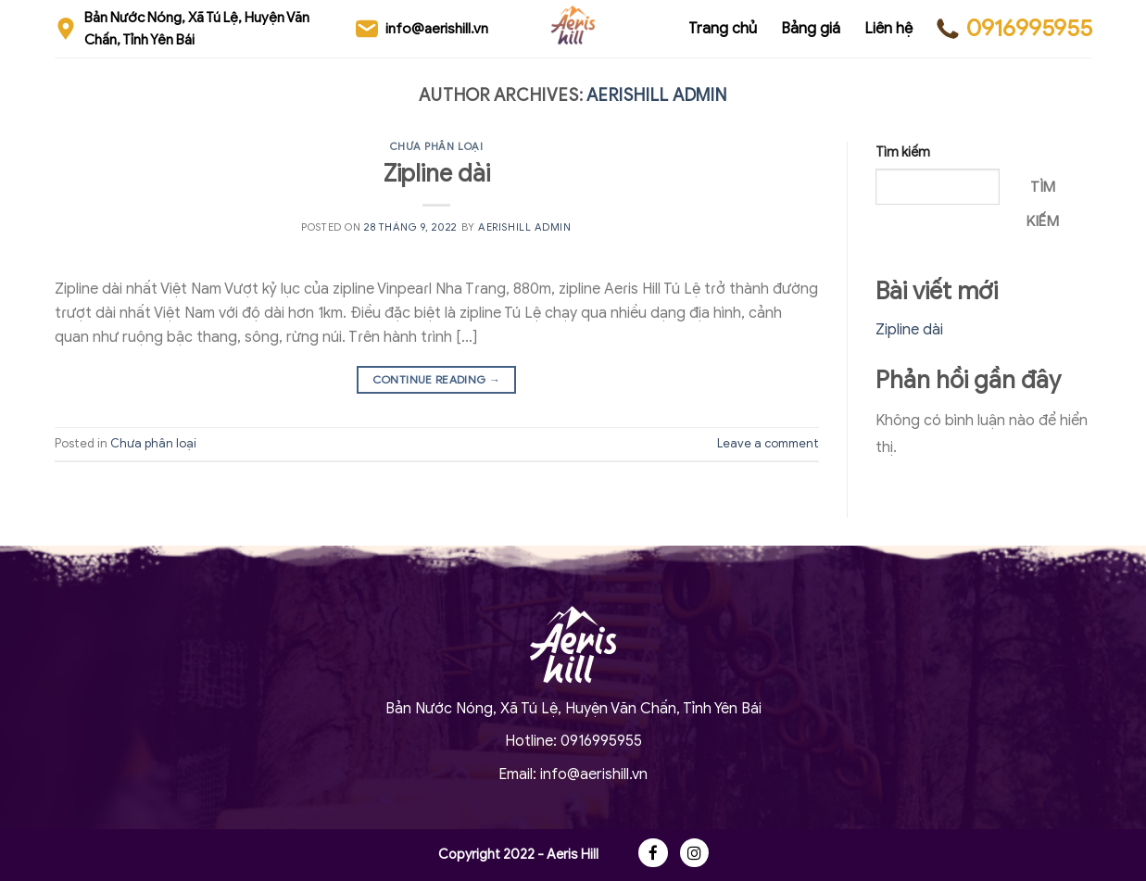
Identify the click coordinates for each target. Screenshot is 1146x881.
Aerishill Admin (656, 95)
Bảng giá (810, 28)
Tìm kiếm (902, 152)
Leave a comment (768, 443)
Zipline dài (437, 173)
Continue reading (436, 379)
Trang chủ (722, 28)
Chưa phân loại (437, 146)
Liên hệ (888, 28)
